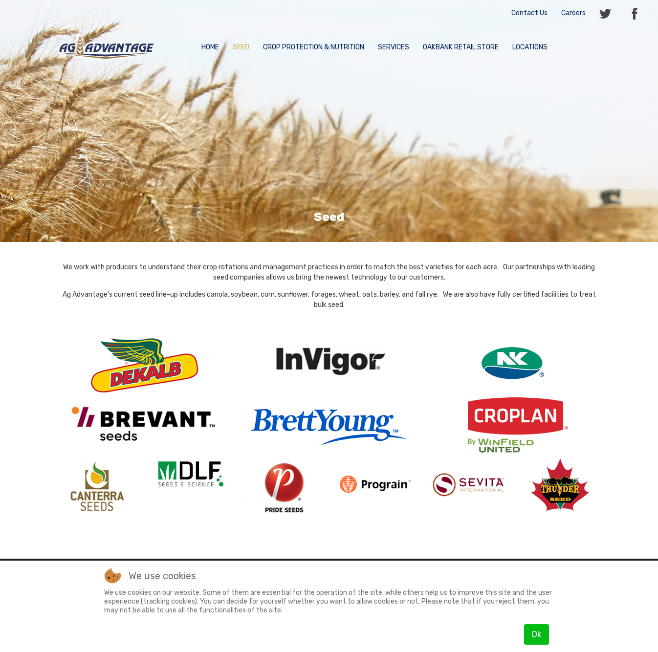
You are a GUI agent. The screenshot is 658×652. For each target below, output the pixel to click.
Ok (536, 634)
